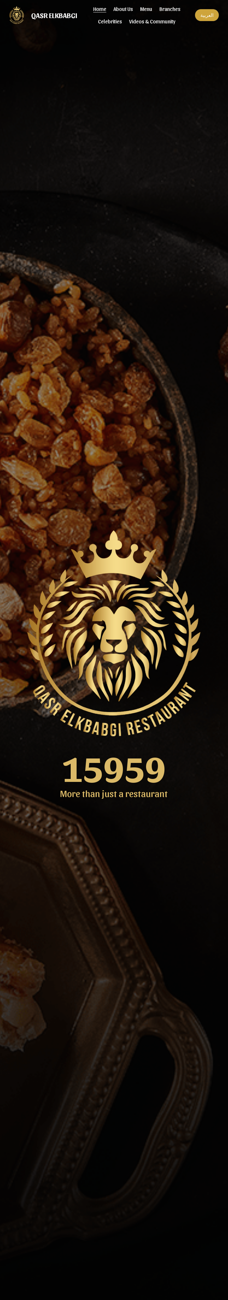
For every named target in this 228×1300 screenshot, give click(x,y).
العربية (206, 15)
